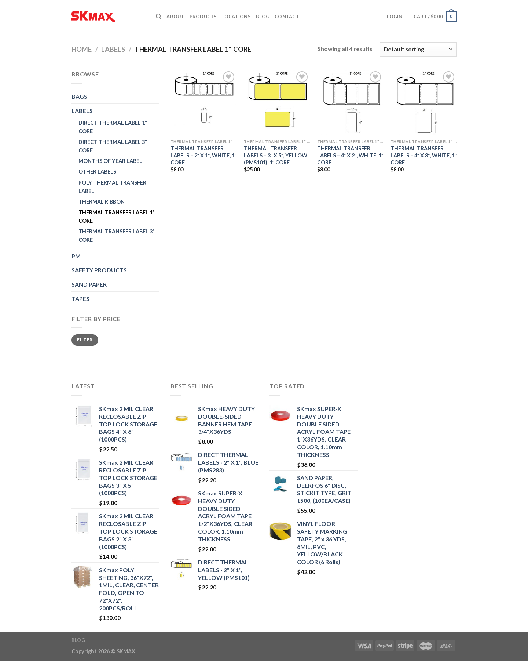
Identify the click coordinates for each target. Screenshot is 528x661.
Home (82, 49)
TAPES (80, 298)
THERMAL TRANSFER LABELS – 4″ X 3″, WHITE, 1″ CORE (423, 155)
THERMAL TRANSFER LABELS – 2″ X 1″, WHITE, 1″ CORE (203, 155)
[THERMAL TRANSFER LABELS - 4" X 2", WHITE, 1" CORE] (350, 102)
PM (76, 256)
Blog (263, 16)
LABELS (113, 49)
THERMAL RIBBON (101, 202)
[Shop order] (418, 49)
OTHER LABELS (97, 171)
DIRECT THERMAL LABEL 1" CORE (112, 127)
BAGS (79, 96)
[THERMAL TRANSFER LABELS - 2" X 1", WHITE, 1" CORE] (203, 102)
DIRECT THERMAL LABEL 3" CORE (112, 146)
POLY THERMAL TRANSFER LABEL (112, 186)
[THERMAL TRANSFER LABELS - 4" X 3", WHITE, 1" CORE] (423, 102)
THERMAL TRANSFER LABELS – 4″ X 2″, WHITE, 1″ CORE (350, 155)
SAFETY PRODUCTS (99, 269)
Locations (236, 16)
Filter (84, 339)
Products (203, 16)
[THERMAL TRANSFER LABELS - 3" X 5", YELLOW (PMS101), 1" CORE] (277, 102)
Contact (287, 16)
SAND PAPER (89, 284)
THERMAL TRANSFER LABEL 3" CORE (116, 235)
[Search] (158, 16)
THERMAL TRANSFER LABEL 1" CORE (116, 216)
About (175, 16)
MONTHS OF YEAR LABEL (110, 161)
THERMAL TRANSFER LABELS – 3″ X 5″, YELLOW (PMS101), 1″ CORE (275, 155)
